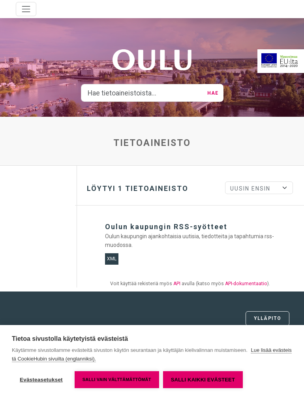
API (176, 283)
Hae (212, 93)
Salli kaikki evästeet (203, 380)
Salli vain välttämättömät (117, 379)
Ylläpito (267, 318)
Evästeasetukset (41, 380)
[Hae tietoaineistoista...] (142, 93)
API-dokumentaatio (246, 283)
